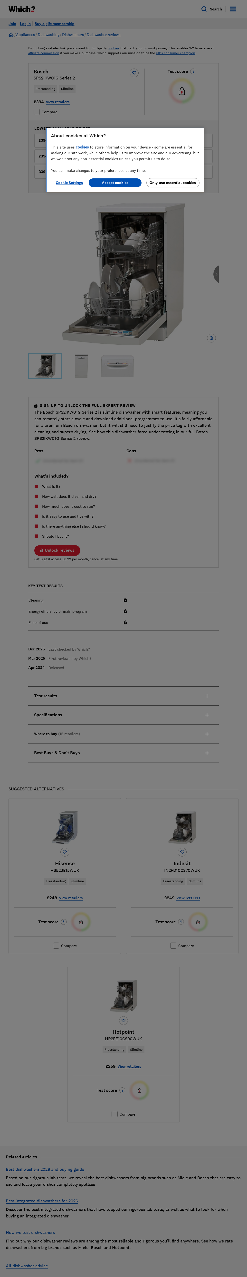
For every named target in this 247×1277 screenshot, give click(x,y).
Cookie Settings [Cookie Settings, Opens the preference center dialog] (69, 182)
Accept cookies (115, 182)
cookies (82, 147)
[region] (125, 160)
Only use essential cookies (173, 182)
